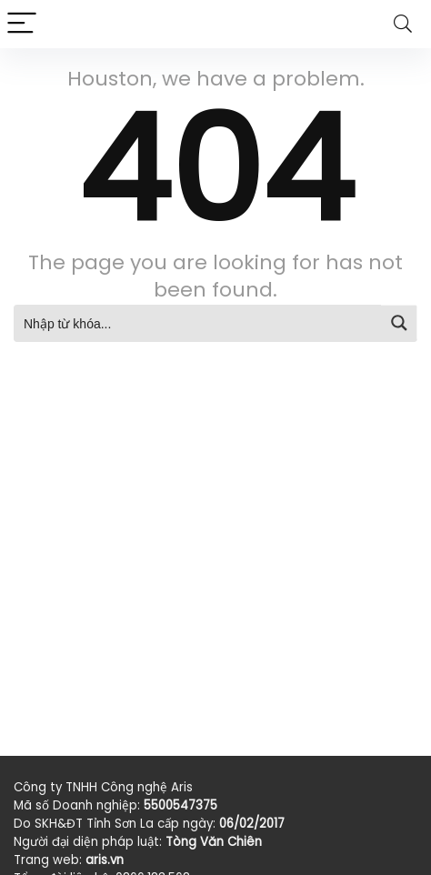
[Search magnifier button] (399, 323)
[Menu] (22, 24)
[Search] (403, 24)
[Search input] (198, 323)
